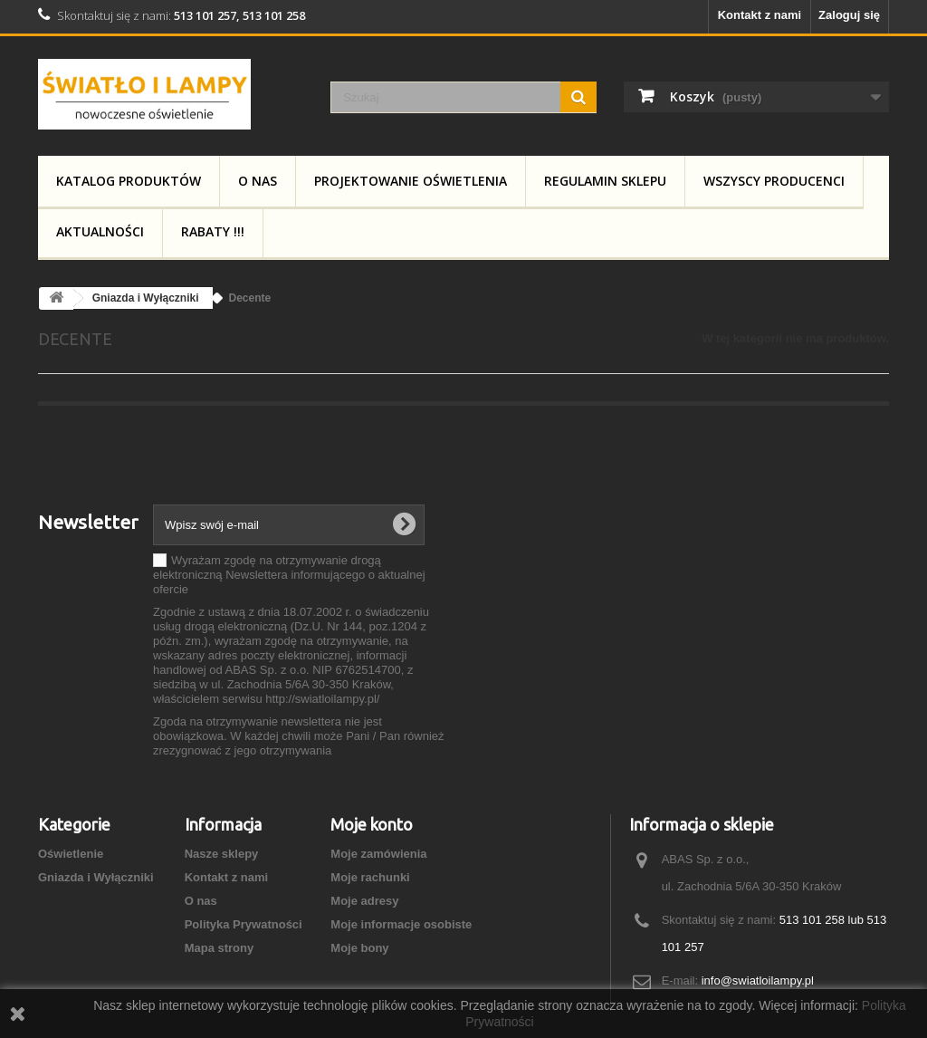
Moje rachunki (369, 877)
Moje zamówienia (378, 853)
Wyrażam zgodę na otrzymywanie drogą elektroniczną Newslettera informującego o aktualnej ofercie (289, 574)
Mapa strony (219, 948)
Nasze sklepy (222, 853)
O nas (257, 180)
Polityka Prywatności (243, 924)
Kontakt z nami (759, 15)
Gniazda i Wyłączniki (96, 877)
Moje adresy (364, 901)
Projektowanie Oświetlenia (410, 180)
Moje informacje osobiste (401, 924)
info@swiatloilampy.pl (758, 980)
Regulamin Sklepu (605, 180)
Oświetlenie (70, 853)
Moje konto (371, 824)
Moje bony (359, 948)
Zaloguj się (849, 15)
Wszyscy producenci (774, 180)
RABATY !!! (212, 231)
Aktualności (100, 231)
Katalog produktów (128, 180)
